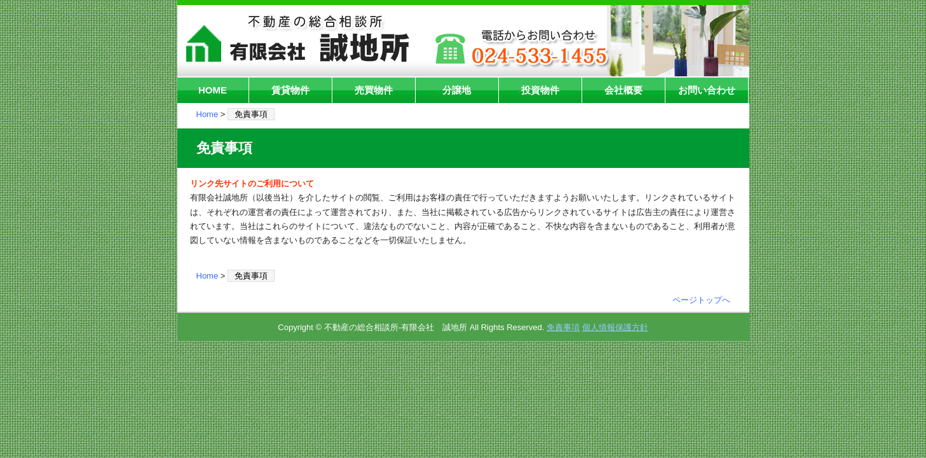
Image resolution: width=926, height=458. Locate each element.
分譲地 (456, 90)
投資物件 (540, 90)
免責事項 (563, 327)
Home (207, 114)
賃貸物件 (290, 90)
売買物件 (374, 90)
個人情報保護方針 (615, 327)
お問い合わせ (706, 90)
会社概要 (623, 90)
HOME (212, 90)
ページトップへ (701, 300)
